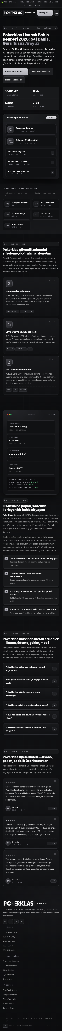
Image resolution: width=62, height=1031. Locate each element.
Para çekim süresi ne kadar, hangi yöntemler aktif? (31, 681)
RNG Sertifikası (9, 941)
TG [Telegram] (5, 921)
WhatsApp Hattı (9, 999)
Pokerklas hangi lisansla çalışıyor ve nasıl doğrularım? (31, 669)
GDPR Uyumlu (9, 950)
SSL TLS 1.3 (8, 946)
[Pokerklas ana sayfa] (19, 13)
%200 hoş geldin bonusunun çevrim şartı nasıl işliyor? (31, 716)
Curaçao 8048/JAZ (10, 932)
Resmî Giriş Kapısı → (15, 71)
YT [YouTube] (22, 921)
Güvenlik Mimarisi (10, 966)
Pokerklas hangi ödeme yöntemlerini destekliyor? (31, 694)
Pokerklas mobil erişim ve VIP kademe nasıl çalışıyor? (31, 729)
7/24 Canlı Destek (10, 990)
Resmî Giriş (7, 979)
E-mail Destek (9, 1004)
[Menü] (56, 13)
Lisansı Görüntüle (14, 80)
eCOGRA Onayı (9, 937)
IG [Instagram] (16, 921)
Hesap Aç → (45, 13)
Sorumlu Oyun (8, 1008)
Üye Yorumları (8, 975)
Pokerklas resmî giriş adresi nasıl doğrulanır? (31, 705)
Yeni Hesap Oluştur (41, 71)
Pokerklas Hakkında (11, 961)
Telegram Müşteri (10, 995)
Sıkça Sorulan (8, 970)
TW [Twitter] (11, 921)
